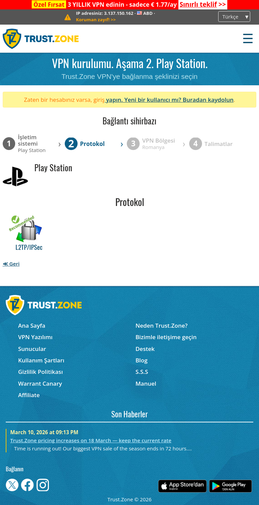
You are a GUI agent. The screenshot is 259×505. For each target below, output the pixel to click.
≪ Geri (11, 263)
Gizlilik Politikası (40, 372)
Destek (145, 349)
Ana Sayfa (32, 325)
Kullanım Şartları (41, 360)
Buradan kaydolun (208, 99)
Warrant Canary (40, 383)
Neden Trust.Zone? (162, 325)
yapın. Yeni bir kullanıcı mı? (144, 99)
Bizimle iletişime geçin (166, 337)
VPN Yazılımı (35, 337)
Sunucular (32, 349)
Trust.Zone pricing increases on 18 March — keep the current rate (90, 440)
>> (202, 4)
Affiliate (29, 395)
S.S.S (142, 372)
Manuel (146, 383)
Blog (142, 360)
